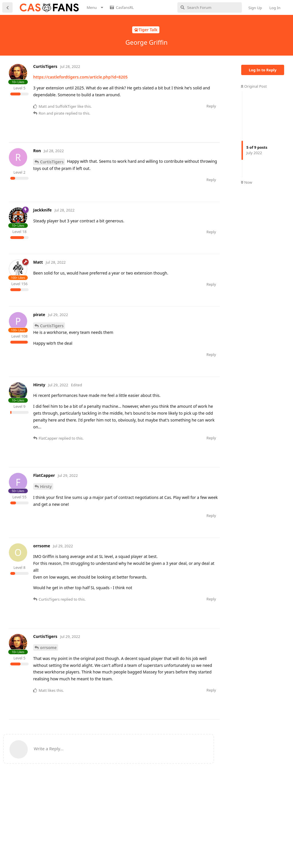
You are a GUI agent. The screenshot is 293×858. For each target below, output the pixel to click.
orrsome (48, 674)
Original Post (254, 86)
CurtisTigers (52, 189)
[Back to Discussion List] (7, 7)
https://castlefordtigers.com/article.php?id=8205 (80, 77)
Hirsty (46, 514)
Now (246, 182)
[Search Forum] (209, 7)
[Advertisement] (113, 155)
